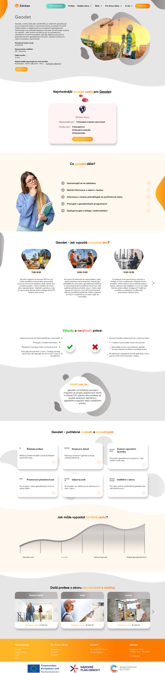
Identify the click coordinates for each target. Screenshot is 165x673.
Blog (17, 658)
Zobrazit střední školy (82, 139)
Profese (18, 649)
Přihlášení (142, 6)
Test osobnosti (56, 6)
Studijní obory (20, 652)
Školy (17, 655)
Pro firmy (54, 655)
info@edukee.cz (96, 652)
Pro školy (54, 652)
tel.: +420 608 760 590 (99, 649)
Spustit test (21, 69)
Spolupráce (55, 649)
